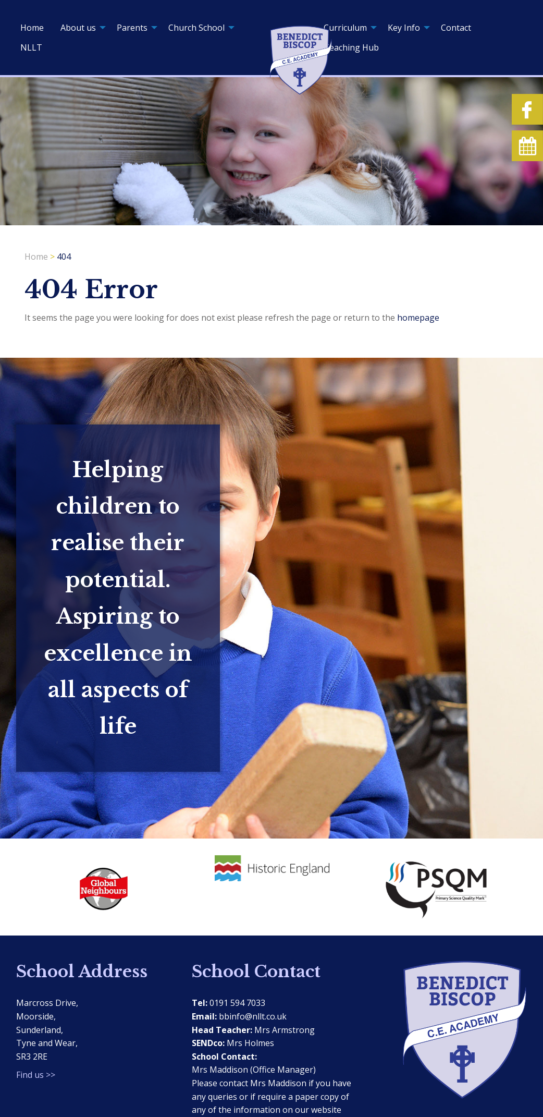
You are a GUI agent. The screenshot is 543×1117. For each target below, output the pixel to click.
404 (64, 256)
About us (78, 27)
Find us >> (35, 1074)
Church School (196, 27)
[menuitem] (32, 28)
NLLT (31, 47)
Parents (132, 27)
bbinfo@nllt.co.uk (253, 1016)
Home (32, 27)
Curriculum (345, 27)
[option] (101, 886)
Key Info (404, 27)
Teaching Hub (351, 47)
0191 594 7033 (237, 1003)
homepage (418, 317)
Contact (456, 27)
